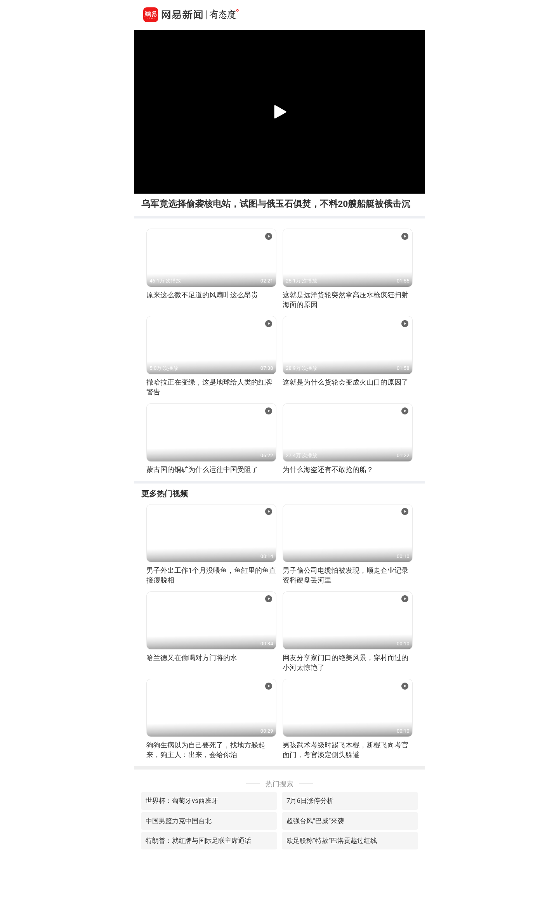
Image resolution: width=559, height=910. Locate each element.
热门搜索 (279, 784)
